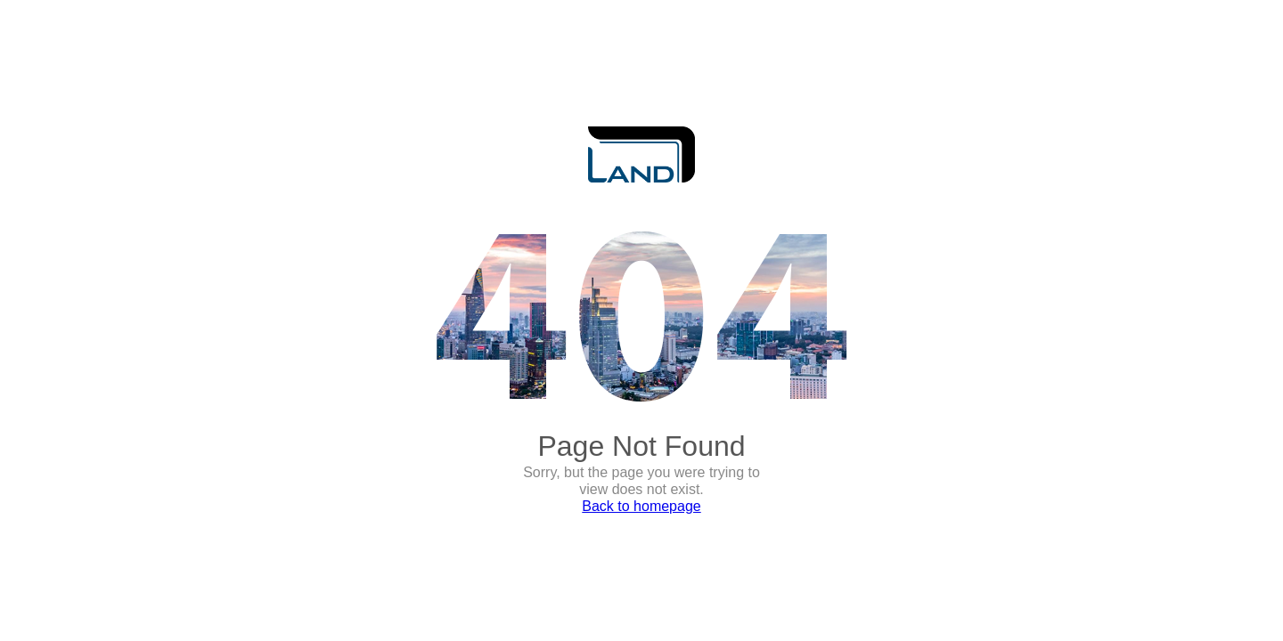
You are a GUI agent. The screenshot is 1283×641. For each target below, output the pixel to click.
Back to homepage (641, 506)
